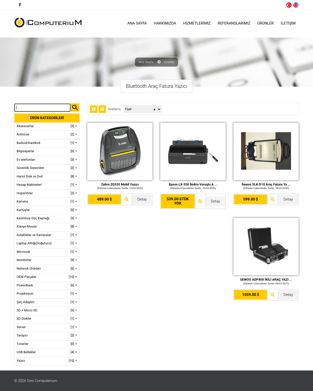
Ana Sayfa (137, 23)
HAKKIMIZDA (165, 23)
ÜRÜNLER (265, 23)
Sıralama (114, 109)
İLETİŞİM (288, 23)
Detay (142, 199)
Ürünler (169, 62)
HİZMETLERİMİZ (197, 23)
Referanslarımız (234, 23)
